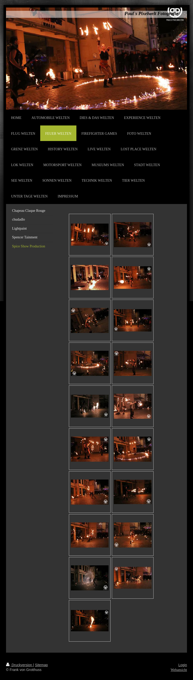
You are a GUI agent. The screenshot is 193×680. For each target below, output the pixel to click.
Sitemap (41, 665)
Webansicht (179, 670)
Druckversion (19, 665)
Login (182, 665)
